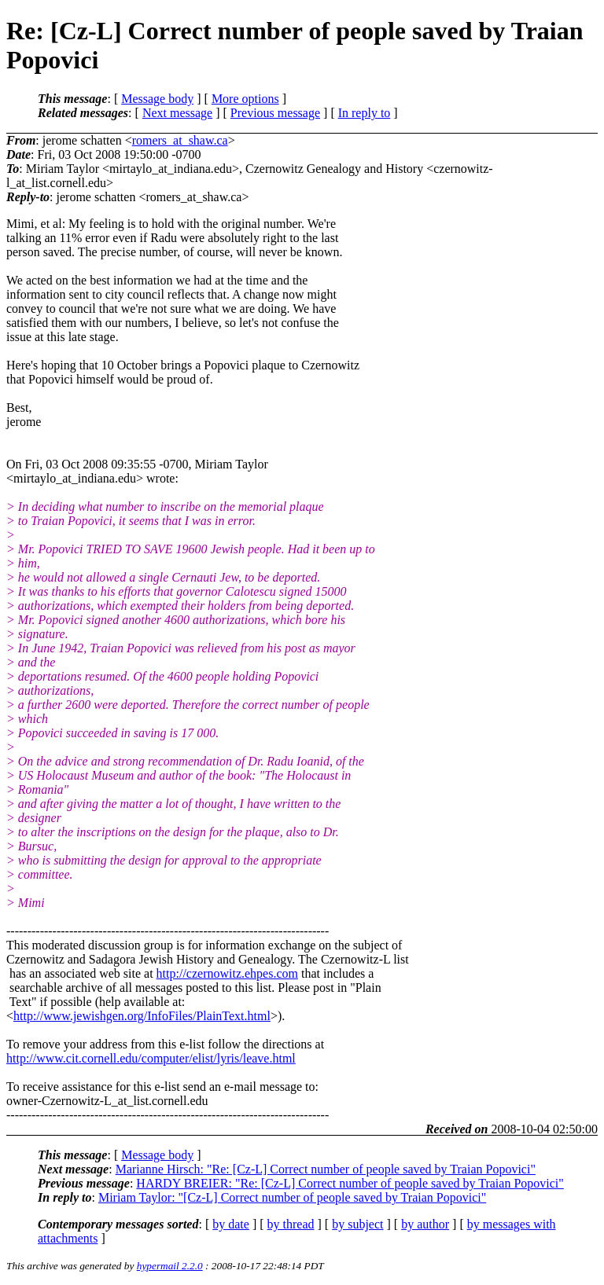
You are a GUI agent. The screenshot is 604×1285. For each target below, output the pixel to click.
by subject (357, 1224)
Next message (177, 112)
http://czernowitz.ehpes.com (227, 973)
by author (425, 1224)
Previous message (275, 112)
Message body (157, 98)
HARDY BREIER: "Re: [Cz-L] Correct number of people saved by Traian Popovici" (350, 1183)
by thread (291, 1224)
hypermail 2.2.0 (170, 1266)
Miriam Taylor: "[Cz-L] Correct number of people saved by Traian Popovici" (292, 1197)
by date (230, 1224)
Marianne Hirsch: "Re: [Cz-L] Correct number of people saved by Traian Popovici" (326, 1169)
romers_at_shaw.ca (180, 140)
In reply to (364, 112)
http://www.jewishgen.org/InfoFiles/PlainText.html (142, 1015)
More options (245, 98)
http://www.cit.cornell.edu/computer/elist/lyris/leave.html (151, 1058)
